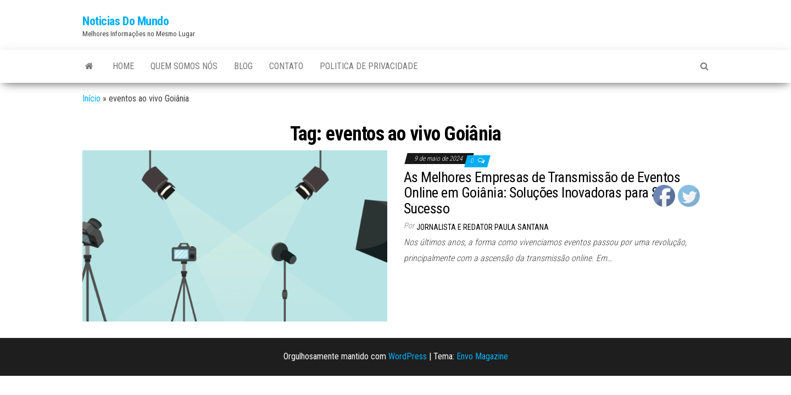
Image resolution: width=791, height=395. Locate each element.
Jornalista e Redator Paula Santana (482, 227)
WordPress (407, 356)
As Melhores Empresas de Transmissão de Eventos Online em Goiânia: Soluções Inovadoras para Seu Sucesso (542, 193)
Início (91, 98)
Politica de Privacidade (368, 66)
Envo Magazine (482, 356)
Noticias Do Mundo (125, 21)
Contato (286, 66)
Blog (243, 66)
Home (123, 66)
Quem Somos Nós (184, 66)
